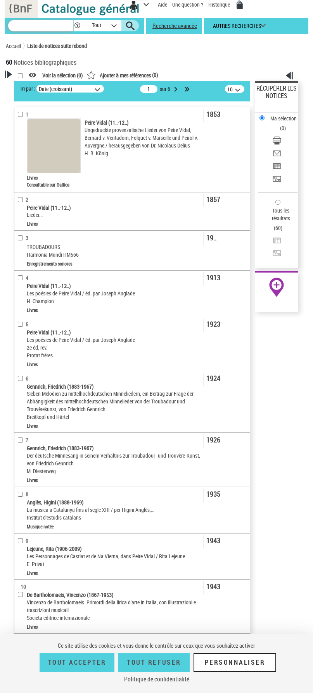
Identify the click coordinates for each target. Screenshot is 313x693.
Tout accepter (77, 662)
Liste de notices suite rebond (57, 46)
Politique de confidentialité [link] (156, 679)
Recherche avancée (174, 25)
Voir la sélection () (62, 75)
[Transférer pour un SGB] (277, 181)
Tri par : (27, 88)
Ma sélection (283, 118)
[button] (77, 25)
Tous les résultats (281, 214)
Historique (219, 4)
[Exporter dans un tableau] (277, 168)
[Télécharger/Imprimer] (277, 143)
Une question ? (187, 4)
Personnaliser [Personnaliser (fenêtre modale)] (235, 662)
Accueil (13, 46)
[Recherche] (40, 25)
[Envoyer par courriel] (277, 156)
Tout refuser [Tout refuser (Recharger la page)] (154, 662)
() (122, 75)
